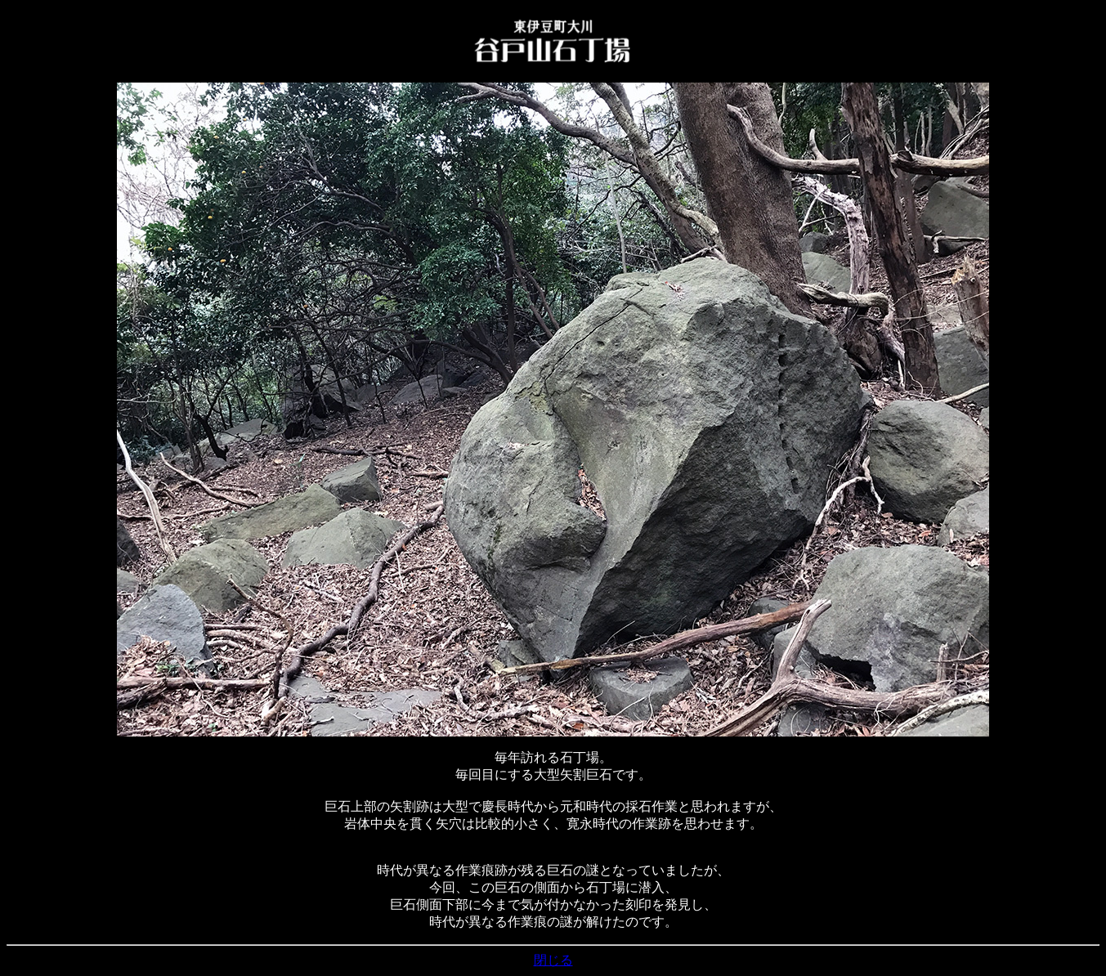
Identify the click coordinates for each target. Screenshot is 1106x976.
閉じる (553, 960)
